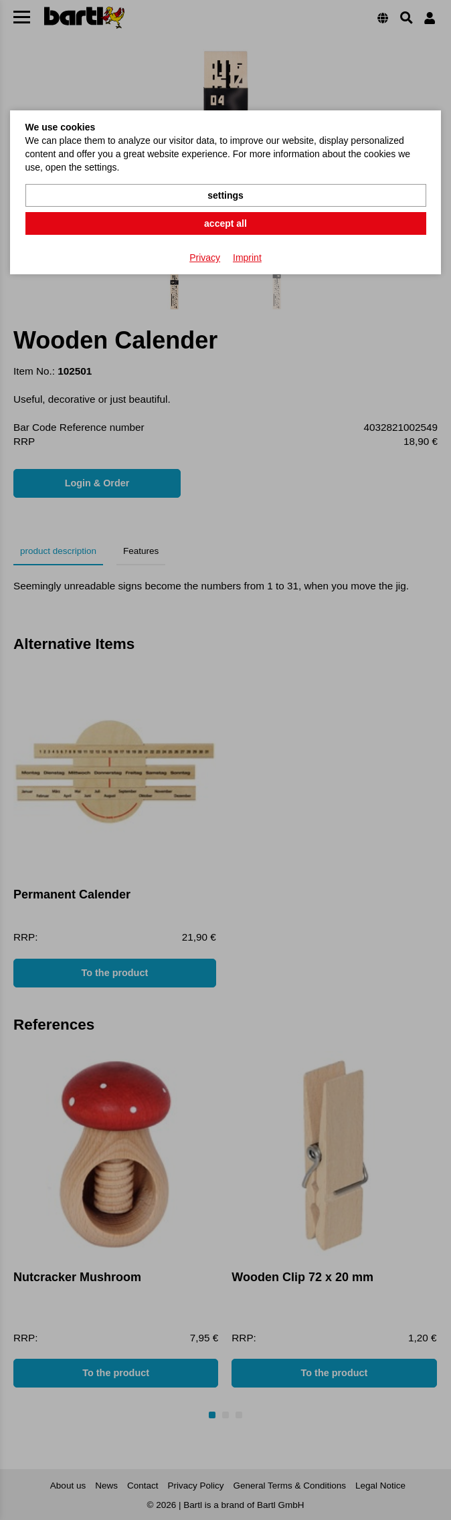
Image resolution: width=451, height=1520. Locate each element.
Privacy (204, 257)
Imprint (247, 257)
